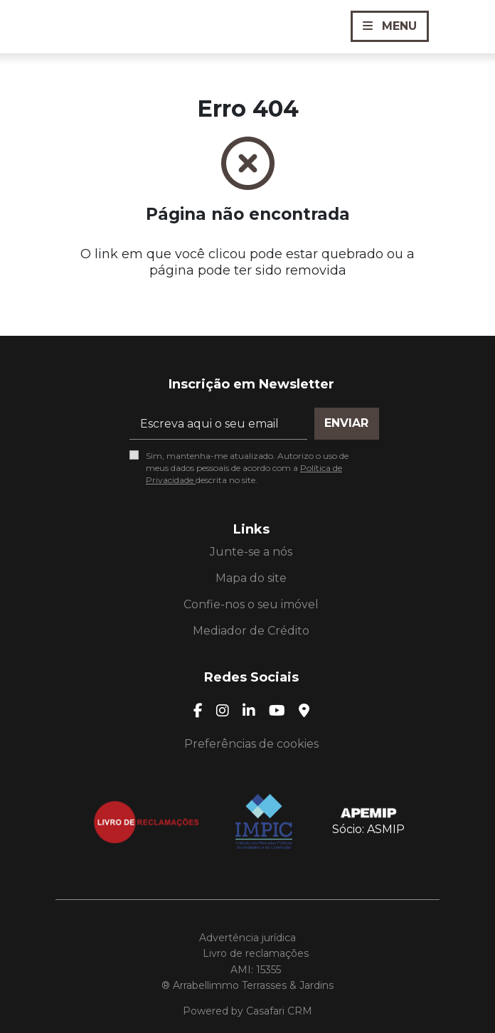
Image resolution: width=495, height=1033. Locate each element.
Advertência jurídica (247, 937)
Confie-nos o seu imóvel (251, 604)
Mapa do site (251, 578)
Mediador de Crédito (251, 630)
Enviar (346, 423)
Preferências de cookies (251, 744)
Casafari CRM (279, 1011)
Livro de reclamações (256, 953)
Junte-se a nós (251, 551)
